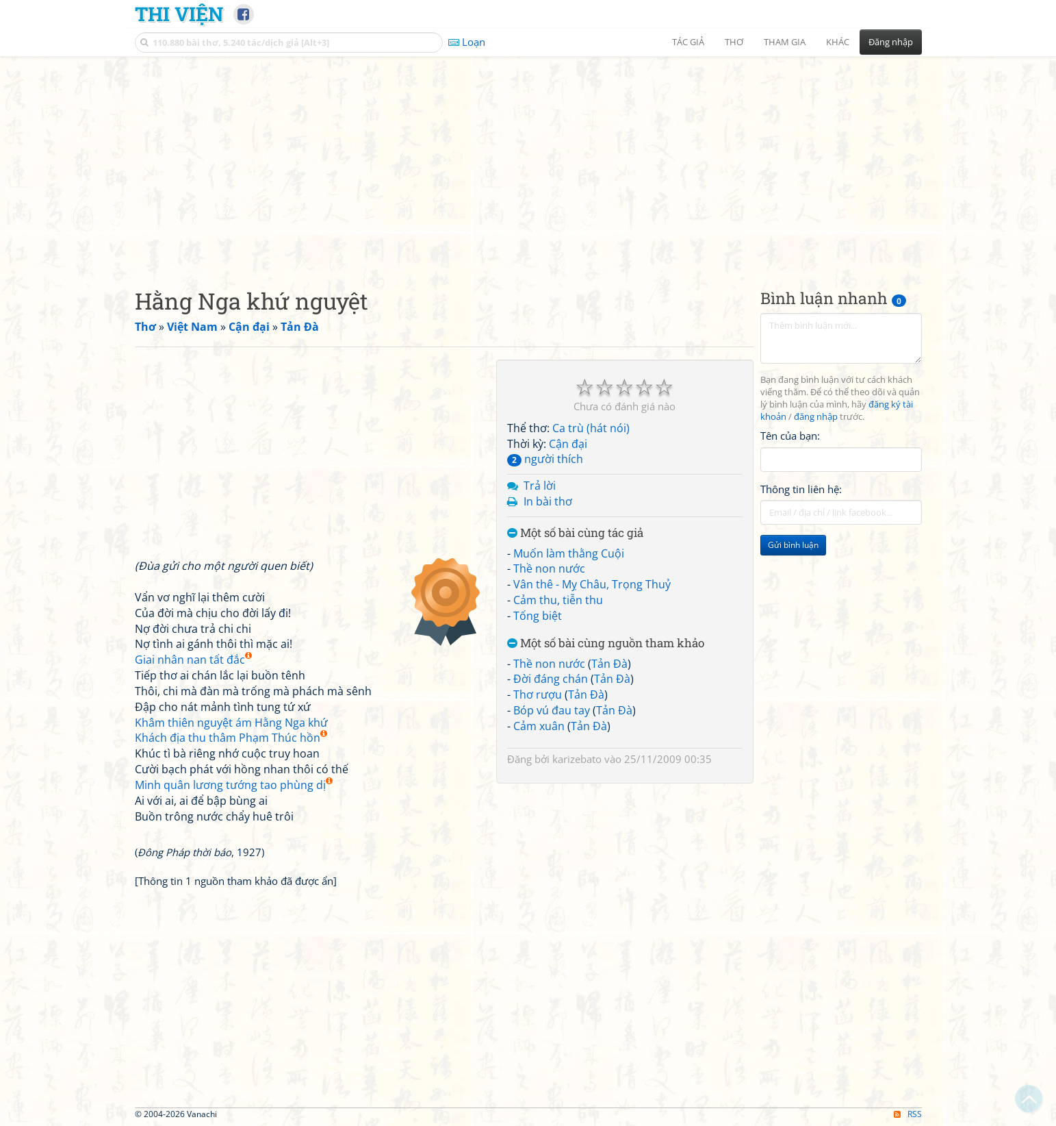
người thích (545, 458)
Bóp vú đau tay (551, 710)
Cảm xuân (539, 726)
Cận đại (568, 443)
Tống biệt (537, 615)
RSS (908, 1114)
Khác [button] (837, 42)
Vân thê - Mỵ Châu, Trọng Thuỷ (592, 584)
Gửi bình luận (793, 545)
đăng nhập (816, 417)
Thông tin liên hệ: (801, 489)
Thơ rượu (537, 694)
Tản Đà (609, 663)
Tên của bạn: (790, 435)
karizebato (577, 759)
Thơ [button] (734, 42)
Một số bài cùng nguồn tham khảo (605, 643)
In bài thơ (548, 501)
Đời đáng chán (550, 678)
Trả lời (540, 485)
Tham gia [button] (785, 42)
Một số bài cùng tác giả (575, 533)
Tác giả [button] (688, 42)
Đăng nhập (890, 42)
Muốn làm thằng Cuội (568, 553)
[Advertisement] (528, 161)
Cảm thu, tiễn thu (558, 600)
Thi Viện (179, 14)
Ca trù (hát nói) (591, 428)
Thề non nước (549, 568)
